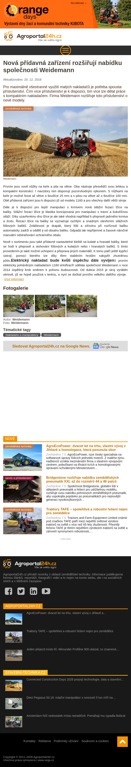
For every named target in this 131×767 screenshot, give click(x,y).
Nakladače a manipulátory (22, 335)
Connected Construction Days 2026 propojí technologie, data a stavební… (75, 679)
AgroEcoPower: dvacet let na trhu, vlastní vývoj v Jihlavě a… (66, 613)
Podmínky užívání (66, 741)
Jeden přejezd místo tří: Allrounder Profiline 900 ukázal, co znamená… (72, 649)
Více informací (14, 279)
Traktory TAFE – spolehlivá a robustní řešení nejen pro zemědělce (69, 631)
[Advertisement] (65, 393)
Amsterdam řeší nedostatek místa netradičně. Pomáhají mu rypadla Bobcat (75, 715)
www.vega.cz (46, 760)
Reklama (45, 741)
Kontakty (30, 741)
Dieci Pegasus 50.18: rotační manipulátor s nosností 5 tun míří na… (71, 697)
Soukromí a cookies (95, 741)
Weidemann (51, 335)
